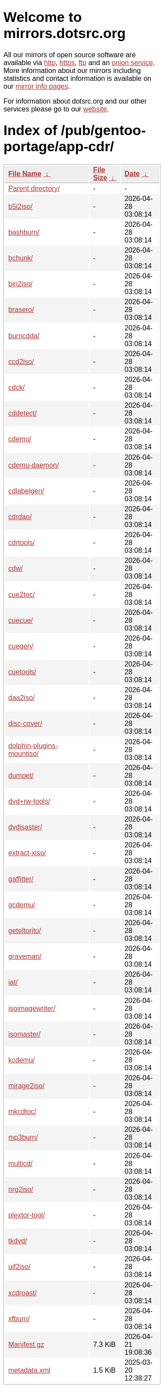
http (50, 62)
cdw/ (15, 568)
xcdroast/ (22, 1293)
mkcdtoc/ (22, 1111)
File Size (100, 173)
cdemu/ (19, 439)
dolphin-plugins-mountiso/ (33, 749)
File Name (25, 173)
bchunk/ (20, 258)
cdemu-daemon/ (33, 465)
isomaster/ (24, 1034)
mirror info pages (42, 86)
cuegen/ (20, 646)
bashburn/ (23, 232)
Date (132, 173)
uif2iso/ (19, 1266)
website (95, 109)
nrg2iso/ (20, 1189)
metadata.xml (29, 1370)
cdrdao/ (19, 516)
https (67, 62)
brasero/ (21, 309)
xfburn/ (19, 1318)
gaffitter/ (21, 879)
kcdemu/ (21, 1060)
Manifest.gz (26, 1344)
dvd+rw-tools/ (29, 801)
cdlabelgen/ (26, 491)
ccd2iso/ (21, 361)
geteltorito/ (24, 930)
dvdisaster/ (25, 827)
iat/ (12, 982)
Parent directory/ (33, 188)
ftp (83, 62)
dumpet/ (21, 775)
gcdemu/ (21, 905)
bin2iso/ (20, 284)
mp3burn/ (23, 1137)
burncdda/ (23, 336)
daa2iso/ (21, 697)
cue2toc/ (21, 594)
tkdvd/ (17, 1241)
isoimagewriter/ (32, 1008)
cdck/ (16, 387)
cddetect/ (22, 413)
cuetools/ (22, 672)
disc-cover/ (25, 723)
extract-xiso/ (27, 853)
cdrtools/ (21, 542)
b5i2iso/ (20, 206)
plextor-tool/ (26, 1215)
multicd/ (20, 1163)
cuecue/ (20, 620)
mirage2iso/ (26, 1086)
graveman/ (25, 956)
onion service (132, 62)
